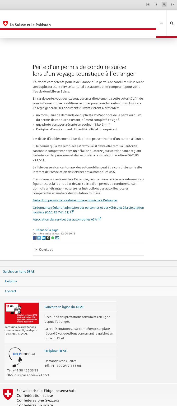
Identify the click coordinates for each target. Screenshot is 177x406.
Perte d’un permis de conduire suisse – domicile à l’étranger (75, 184)
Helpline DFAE (56, 335)
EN (173, 4)
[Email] (57, 221)
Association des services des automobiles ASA (67, 203)
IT (156, 4)
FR (164, 4)
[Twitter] (39, 221)
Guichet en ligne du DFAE (64, 291)
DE (148, 4)
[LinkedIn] (44, 221)
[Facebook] (35, 221)
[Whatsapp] (53, 221)
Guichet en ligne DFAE (18, 255)
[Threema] (48, 221)
